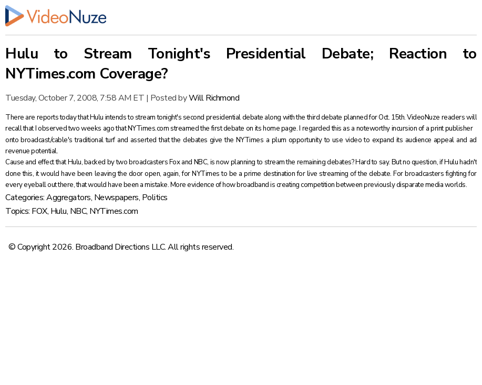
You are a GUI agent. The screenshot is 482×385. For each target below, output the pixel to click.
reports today (57, 117)
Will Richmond (214, 98)
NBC (78, 211)
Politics (155, 197)
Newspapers (116, 197)
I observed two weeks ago (75, 128)
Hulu (58, 211)
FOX (39, 211)
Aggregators (68, 197)
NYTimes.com (113, 211)
